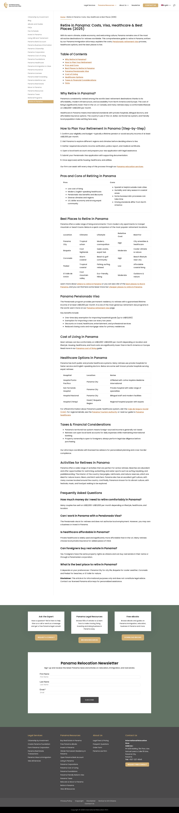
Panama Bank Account (37, 42)
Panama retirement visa (98, 308)
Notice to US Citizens (107, 801)
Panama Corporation (36, 52)
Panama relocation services (130, 166)
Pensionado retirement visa (125, 41)
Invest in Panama (35, 34)
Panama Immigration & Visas (39, 66)
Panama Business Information (40, 45)
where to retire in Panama (89, 284)
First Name (44, 674)
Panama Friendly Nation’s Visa (72, 775)
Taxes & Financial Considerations (80, 80)
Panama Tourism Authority (104, 412)
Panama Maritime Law (37, 80)
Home (62, 17)
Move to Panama (35, 87)
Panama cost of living (86, 348)
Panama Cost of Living (37, 56)
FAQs (67, 83)
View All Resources (67, 789)
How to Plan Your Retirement (78, 62)
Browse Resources (89, 640)
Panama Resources (106, 5)
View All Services (34, 761)
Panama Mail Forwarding (37, 77)
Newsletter (136, 5)
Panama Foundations (36, 59)
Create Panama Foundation (39, 744)
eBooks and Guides (35, 24)
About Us (122, 5)
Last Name (44, 682)
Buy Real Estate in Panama (71, 740)
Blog (29, 20)
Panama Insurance (35, 70)
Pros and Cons (72, 65)
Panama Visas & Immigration (39, 757)
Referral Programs (35, 98)
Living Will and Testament (38, 38)
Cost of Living (71, 74)
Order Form (97, 747)
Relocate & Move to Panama (71, 782)
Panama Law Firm (100, 751)
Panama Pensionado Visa (77, 71)
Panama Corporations (69, 764)
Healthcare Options (74, 77)
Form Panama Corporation (38, 747)
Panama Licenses (35, 73)
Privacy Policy (66, 801)
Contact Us (150, 5)
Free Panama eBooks (68, 744)
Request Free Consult (137, 764)
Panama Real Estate (36, 84)
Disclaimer (91, 801)
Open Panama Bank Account (72, 757)
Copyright (79, 801)
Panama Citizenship (36, 48)
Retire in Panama (36, 101)
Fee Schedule (33, 31)
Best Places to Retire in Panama (80, 68)
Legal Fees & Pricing (101, 740)
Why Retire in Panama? (75, 59)
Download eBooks (132, 637)
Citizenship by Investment (38, 17)
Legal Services (89, 5)
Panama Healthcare (36, 63)
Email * (43, 689)
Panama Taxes (34, 94)
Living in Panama (67, 761)
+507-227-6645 (135, 759)
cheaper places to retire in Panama (125, 287)
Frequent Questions (101, 744)
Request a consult (46, 637)
